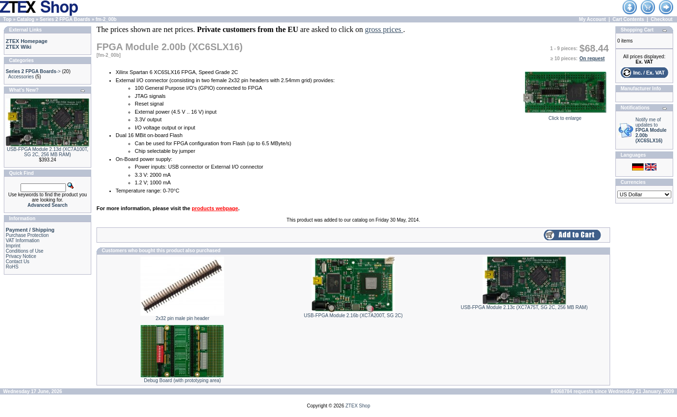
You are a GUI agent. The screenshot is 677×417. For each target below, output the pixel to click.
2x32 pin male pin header (182, 318)
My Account (592, 19)
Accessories (21, 76)
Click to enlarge (565, 116)
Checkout (662, 19)
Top (7, 19)
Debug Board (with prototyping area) (182, 380)
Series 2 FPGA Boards (65, 19)
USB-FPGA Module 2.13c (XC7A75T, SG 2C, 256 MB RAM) (524, 307)
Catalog (25, 19)
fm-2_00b (106, 19)
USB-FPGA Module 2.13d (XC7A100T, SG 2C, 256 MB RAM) (47, 152)
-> (33, 71)
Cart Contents (628, 19)
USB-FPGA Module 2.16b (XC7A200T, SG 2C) (353, 315)
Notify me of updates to (650, 130)
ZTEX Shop (357, 405)
